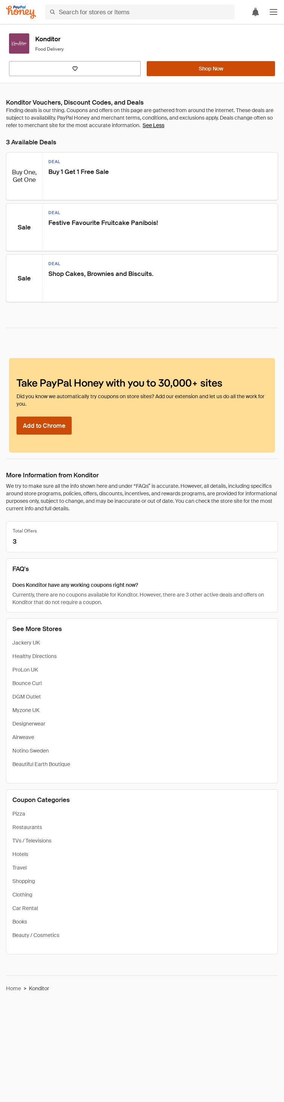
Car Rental (25, 908)
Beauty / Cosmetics (35, 935)
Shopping (23, 881)
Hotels (20, 854)
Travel (19, 867)
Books (19, 921)
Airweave (23, 737)
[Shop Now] (211, 68)
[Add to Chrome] (44, 426)
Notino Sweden (30, 750)
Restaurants (27, 827)
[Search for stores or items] (139, 11)
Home (13, 988)
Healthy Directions (34, 656)
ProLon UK (25, 669)
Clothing (22, 894)
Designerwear (28, 723)
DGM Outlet (26, 696)
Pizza (18, 813)
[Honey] (21, 12)
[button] (273, 12)
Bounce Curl (27, 683)
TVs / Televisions (31, 840)
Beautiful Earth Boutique (41, 764)
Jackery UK (26, 642)
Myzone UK (25, 710)
